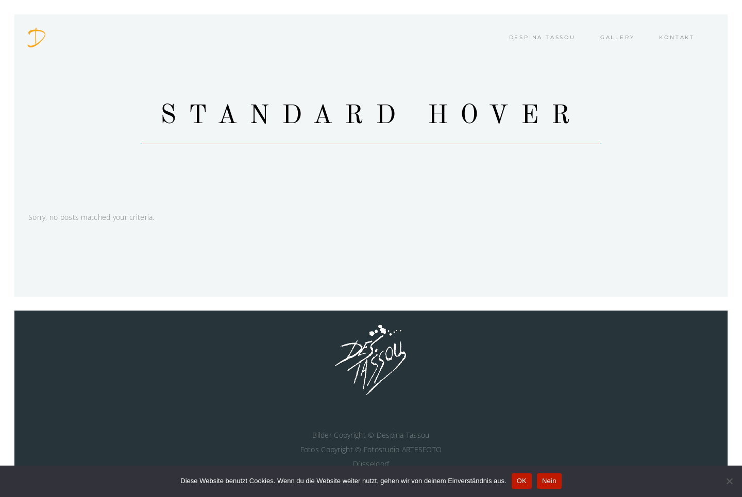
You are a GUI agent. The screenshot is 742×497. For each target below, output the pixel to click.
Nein (549, 481)
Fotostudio (382, 449)
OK (522, 481)
